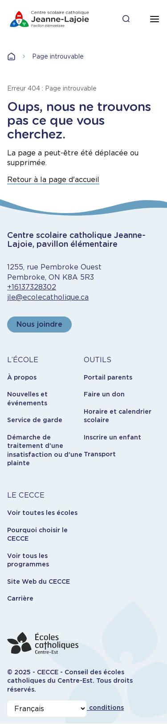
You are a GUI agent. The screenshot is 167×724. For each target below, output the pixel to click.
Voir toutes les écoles (42, 512)
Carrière (20, 598)
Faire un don (104, 394)
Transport (100, 454)
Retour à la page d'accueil (53, 179)
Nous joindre (39, 324)
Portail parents (108, 377)
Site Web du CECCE (38, 581)
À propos (22, 377)
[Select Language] (47, 708)
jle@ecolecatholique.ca (48, 297)
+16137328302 (31, 287)
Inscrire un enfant (112, 437)
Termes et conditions (89, 707)
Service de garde (34, 419)
